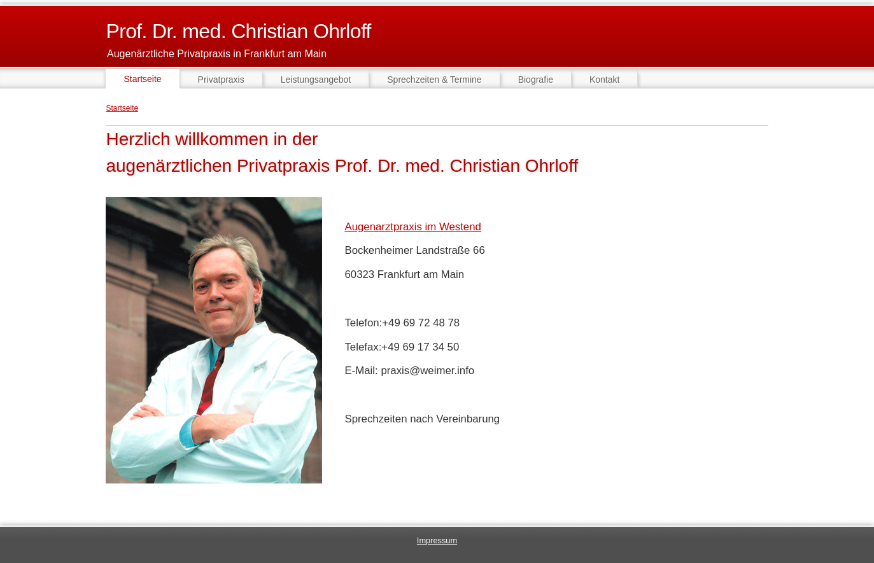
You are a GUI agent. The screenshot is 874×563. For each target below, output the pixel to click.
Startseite (122, 108)
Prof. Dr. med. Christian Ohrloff (238, 31)
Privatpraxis (221, 79)
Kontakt (604, 79)
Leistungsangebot (316, 79)
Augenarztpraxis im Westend (412, 227)
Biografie (535, 79)
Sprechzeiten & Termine (434, 79)
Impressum (437, 540)
